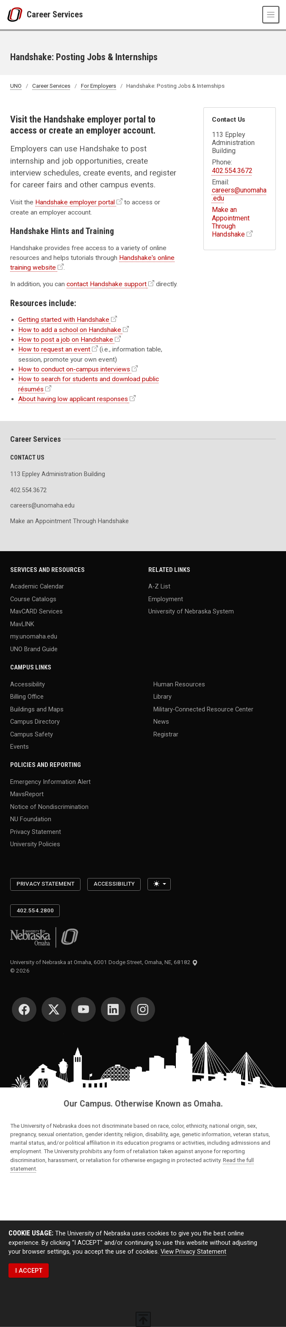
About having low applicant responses (73, 399)
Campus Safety (31, 734)
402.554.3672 (232, 171)
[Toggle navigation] (270, 14)
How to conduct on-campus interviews (74, 369)
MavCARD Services (36, 611)
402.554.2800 (35, 910)
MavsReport (27, 794)
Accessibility (27, 684)
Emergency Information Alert (50, 781)
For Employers (98, 86)
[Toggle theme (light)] (159, 884)
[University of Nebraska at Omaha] (17, 15)
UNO (16, 86)
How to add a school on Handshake (69, 330)
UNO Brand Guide (34, 649)
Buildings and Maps (37, 709)
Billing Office (27, 696)
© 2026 (21, 970)
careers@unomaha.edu (42, 505)
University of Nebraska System (191, 611)
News (161, 721)
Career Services (55, 14)
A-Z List (159, 586)
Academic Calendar (37, 586)
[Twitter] (54, 1009)
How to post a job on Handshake (65, 339)
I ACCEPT (28, 1270)
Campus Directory (35, 721)
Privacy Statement (35, 831)
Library (162, 696)
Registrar (165, 734)
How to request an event (54, 349)
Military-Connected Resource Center (203, 709)
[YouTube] (83, 1009)
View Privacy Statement (193, 1251)
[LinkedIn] (113, 1009)
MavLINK (22, 623)
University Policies (35, 844)
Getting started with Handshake (63, 319)
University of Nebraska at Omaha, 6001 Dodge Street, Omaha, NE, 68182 (104, 962)
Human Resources (179, 684)
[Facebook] (24, 1009)
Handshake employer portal (75, 202)
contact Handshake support (107, 284)
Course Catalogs (33, 598)
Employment (165, 598)
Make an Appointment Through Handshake (231, 222)
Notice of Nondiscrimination (49, 806)
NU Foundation (30, 819)
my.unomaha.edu (33, 636)
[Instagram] (143, 1009)
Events (19, 746)
